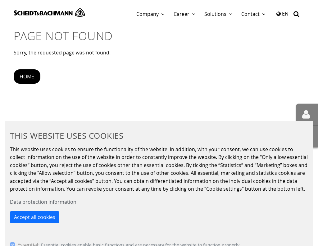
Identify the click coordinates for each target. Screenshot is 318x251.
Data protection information (43, 201)
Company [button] (147, 14)
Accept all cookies (34, 217)
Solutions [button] (215, 14)
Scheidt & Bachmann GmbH (49, 12)
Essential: (28, 244)
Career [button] (181, 14)
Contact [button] (250, 14)
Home (27, 76)
